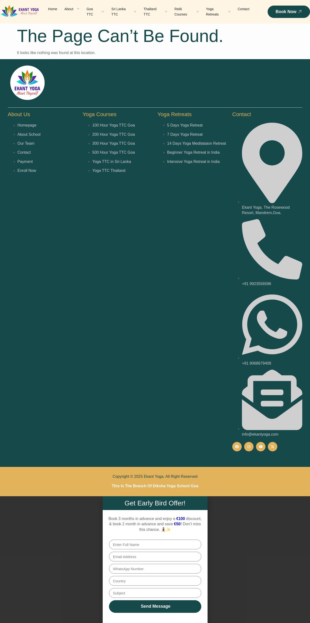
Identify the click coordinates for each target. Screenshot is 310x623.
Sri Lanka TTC (123, 11)
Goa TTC (95, 11)
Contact (243, 9)
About (71, 9)
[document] (155, 559)
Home (52, 9)
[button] (155, 621)
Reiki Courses (186, 11)
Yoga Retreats (218, 11)
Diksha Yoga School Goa (175, 486)
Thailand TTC (155, 11)
